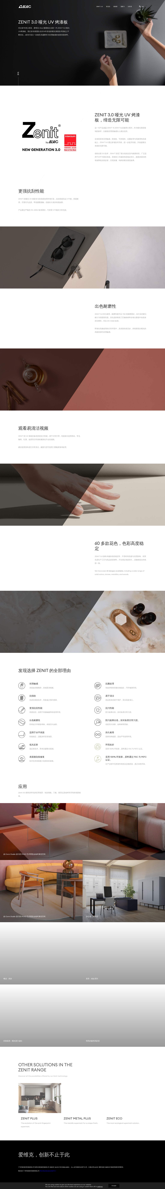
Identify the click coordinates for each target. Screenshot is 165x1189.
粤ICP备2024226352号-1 (48, 1171)
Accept (114, 1186)
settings (100, 1187)
